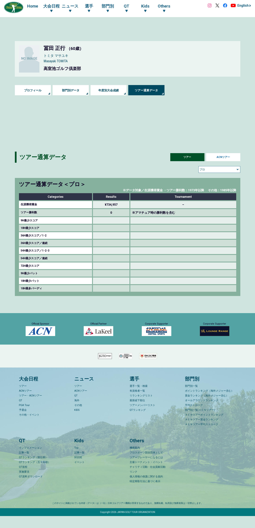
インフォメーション (30, 459)
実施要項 (24, 483)
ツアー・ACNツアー (30, 407)
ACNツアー (223, 157)
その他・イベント (29, 426)
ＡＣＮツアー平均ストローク (201, 436)
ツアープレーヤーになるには (146, 469)
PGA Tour (24, 417)
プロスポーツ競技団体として (146, 464)
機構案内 (135, 459)
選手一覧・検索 (139, 398)
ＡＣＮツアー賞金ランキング (201, 431)
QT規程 (23, 478)
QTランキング (138, 422)
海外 (76, 412)
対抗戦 (78, 469)
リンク (133, 483)
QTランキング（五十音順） (34, 474)
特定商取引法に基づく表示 (145, 493)
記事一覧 (24, 464)
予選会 (23, 422)
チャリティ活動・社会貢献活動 (148, 478)
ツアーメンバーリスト (142, 417)
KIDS (77, 422)
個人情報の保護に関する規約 (146, 488)
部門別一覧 (191, 398)
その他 (78, 417)
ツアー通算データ (146, 90)
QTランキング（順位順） (33, 469)
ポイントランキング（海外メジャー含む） (209, 402)
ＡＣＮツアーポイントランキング (204, 426)
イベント (79, 474)
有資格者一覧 (137, 402)
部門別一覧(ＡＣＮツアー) (200, 422)
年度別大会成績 (108, 90)
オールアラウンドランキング (201, 412)
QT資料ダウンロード (31, 488)
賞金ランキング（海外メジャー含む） (207, 407)
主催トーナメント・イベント (146, 474)
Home (34, 6)
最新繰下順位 (137, 412)
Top (76, 459)
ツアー (187, 157)
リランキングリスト (141, 407)
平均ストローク (194, 417)
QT (20, 412)
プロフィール (33, 90)
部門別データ (70, 90)
